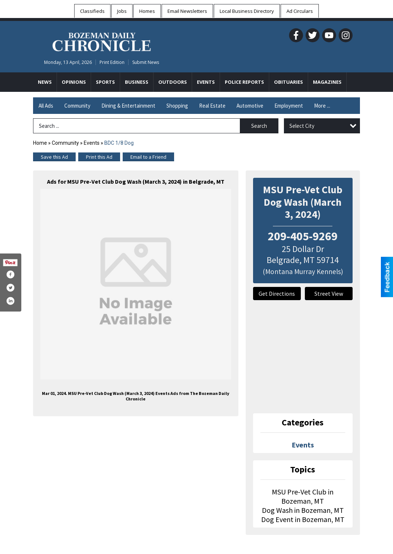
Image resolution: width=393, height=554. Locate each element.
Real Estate (212, 105)
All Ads (46, 105)
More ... (322, 105)
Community (77, 105)
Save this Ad (54, 157)
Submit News (145, 62)
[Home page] (101, 41)
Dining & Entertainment (128, 105)
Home (40, 143)
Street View (328, 293)
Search (259, 125)
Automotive (250, 105)
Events (92, 143)
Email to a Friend (148, 157)
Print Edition (112, 62)
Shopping (177, 105)
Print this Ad (99, 157)
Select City (301, 125)
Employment (288, 105)
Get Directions (277, 293)
